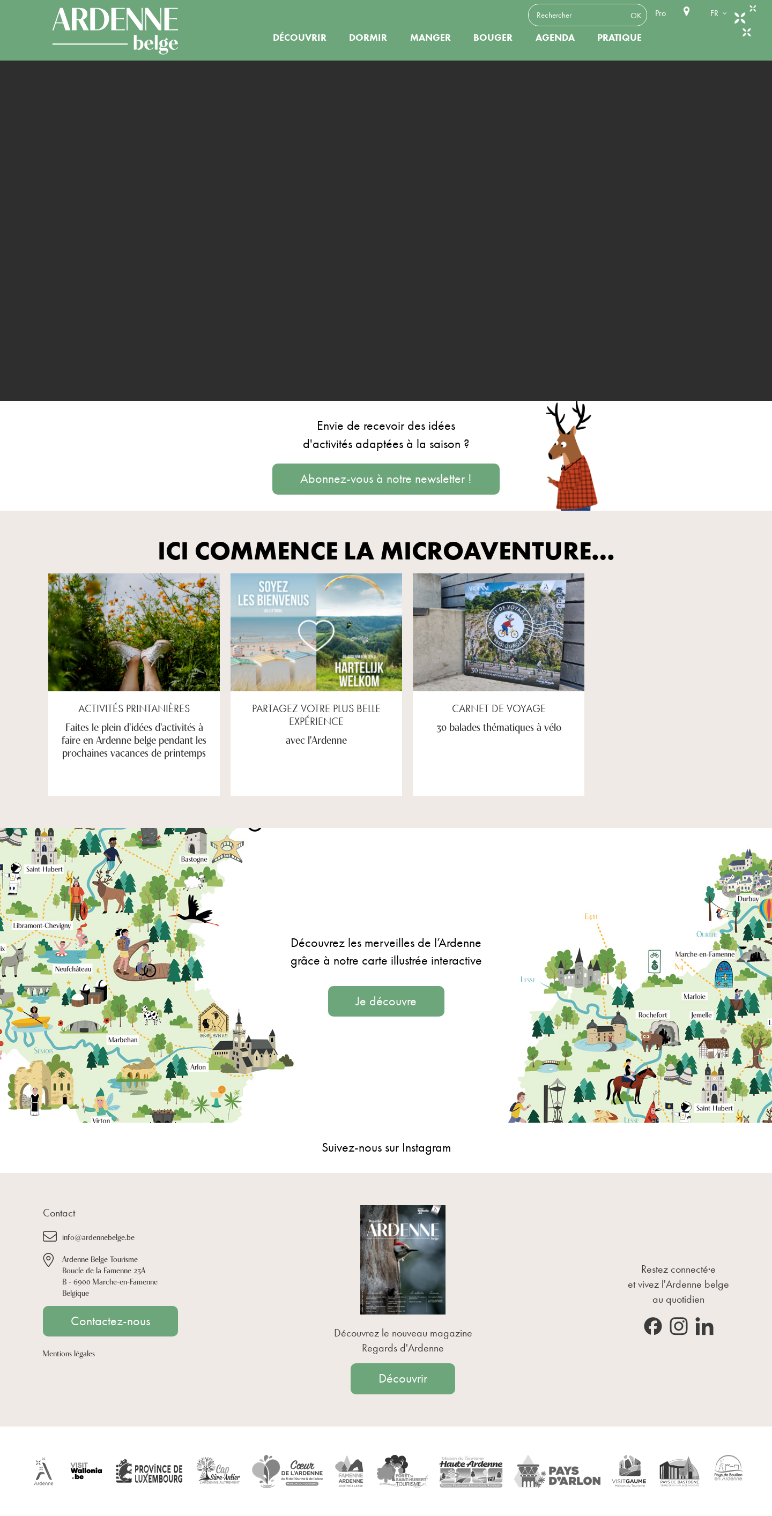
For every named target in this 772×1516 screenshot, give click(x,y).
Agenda (555, 37)
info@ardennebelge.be (98, 1236)
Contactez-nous (110, 1320)
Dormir (368, 37)
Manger (430, 37)
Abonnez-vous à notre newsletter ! (386, 478)
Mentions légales (69, 1352)
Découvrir (299, 37)
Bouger (493, 37)
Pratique (619, 37)
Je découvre (386, 1001)
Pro (660, 13)
